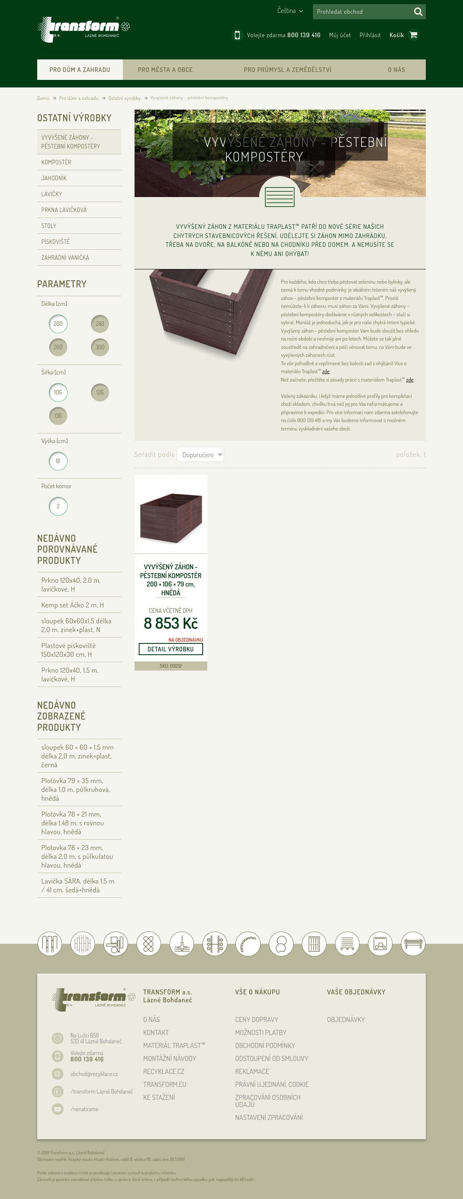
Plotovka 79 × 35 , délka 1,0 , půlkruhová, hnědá (75, 789)
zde (325, 371)
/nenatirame (85, 1108)
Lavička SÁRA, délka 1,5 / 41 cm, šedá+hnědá (77, 885)
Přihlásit (371, 34)
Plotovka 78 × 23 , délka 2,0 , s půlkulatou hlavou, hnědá (77, 856)
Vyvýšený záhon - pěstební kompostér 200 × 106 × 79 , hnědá (170, 580)
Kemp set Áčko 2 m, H (72, 604)
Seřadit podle (155, 454)
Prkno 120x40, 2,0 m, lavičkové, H (71, 584)
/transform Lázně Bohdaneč (102, 1091)
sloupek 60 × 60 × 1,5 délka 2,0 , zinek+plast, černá (77, 756)
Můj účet (340, 34)
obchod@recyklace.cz (94, 1073)
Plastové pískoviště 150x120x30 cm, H (68, 649)
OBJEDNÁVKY (346, 1019)
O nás (396, 70)
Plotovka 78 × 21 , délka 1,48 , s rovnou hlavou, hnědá (72, 823)
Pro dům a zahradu (79, 70)
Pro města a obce (165, 70)
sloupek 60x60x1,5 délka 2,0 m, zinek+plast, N (76, 625)
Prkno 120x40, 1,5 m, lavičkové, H (70, 674)
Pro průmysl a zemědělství (288, 70)
